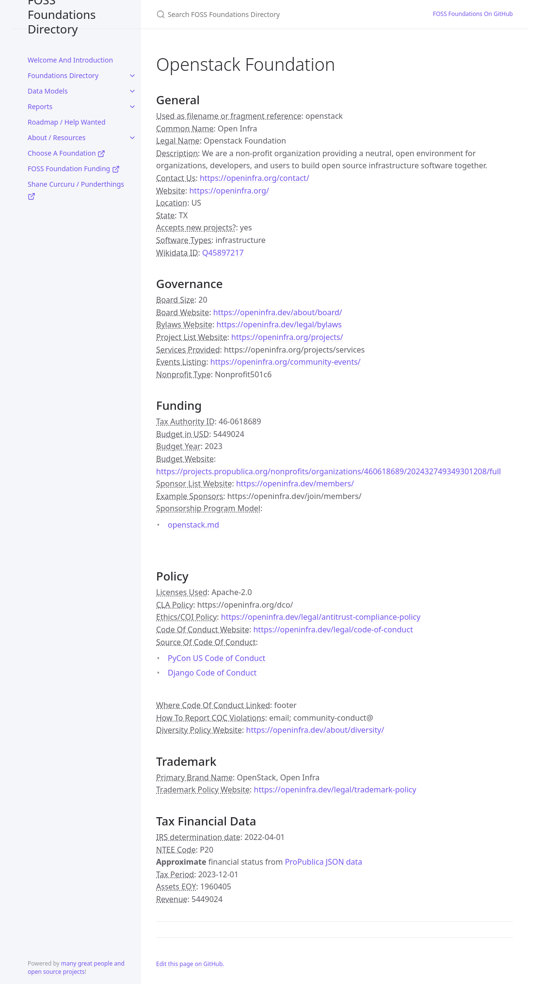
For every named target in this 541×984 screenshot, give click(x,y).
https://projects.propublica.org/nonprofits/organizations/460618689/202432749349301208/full (328, 471)
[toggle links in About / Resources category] (132, 137)
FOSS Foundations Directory (62, 14)
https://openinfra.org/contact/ (254, 178)
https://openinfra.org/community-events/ (285, 361)
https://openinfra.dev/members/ (295, 483)
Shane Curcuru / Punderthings (76, 189)
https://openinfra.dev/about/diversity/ (315, 730)
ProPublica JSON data (324, 861)
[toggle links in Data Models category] (132, 91)
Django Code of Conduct (212, 672)
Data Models (48, 91)
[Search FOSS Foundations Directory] (270, 14)
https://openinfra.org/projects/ (287, 337)
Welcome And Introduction (70, 60)
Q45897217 (223, 252)
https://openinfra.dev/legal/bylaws (279, 324)
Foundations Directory (63, 75)
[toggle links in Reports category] (132, 106)
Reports (40, 106)
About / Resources (56, 137)
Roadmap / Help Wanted (67, 122)
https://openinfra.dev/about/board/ (277, 312)
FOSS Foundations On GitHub (473, 14)
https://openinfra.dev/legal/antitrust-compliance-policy (321, 617)
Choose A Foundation (66, 153)
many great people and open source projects (76, 967)
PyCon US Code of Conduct (216, 658)
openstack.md (193, 524)
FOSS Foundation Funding (74, 168)
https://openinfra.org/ (229, 190)
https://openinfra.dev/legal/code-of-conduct (333, 629)
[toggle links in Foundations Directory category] (132, 75)
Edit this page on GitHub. (190, 964)
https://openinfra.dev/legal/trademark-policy (335, 789)
